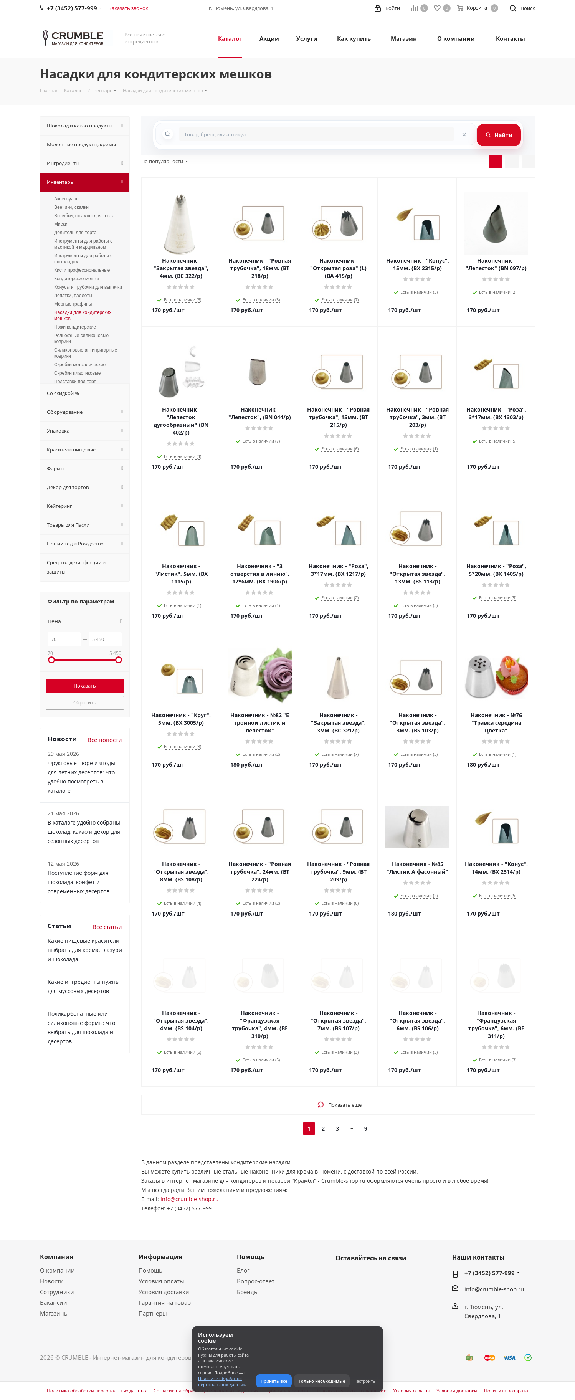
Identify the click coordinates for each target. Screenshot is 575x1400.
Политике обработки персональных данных (221, 1381)
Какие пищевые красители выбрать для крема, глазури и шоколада (85, 950)
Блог (243, 1270)
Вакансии (53, 1302)
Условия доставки (164, 1292)
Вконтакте (343, 1276)
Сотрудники (57, 1292)
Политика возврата (506, 1391)
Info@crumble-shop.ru (189, 1199)
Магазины (54, 1313)
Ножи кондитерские (75, 327)
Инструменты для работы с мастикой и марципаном (83, 244)
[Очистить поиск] (464, 134)
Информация (160, 1257)
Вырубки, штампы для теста (84, 215)
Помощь (150, 1270)
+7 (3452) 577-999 (489, 1273)
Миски (61, 224)
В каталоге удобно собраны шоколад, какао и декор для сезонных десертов (84, 832)
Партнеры (153, 1313)
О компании (57, 1270)
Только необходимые (322, 1381)
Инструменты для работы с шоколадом (83, 258)
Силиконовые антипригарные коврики (85, 353)
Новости (52, 1281)
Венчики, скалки (71, 207)
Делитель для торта (75, 232)
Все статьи (107, 927)
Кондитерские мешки (76, 278)
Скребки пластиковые (77, 373)
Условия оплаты (161, 1281)
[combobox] (316, 134)
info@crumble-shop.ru (494, 1289)
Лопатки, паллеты (73, 295)
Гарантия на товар (165, 1302)
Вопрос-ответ (255, 1281)
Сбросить (84, 702)
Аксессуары (66, 199)
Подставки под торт (75, 381)
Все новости (105, 740)
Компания (56, 1257)
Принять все (274, 1381)
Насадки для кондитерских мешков (82, 315)
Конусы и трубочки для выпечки (88, 287)
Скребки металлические (80, 364)
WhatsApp (362, 1276)
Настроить (364, 1381)
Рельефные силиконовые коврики (81, 338)
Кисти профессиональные (82, 270)
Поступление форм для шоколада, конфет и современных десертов (78, 882)
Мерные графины (73, 304)
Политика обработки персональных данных (97, 1391)
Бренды (248, 1292)
